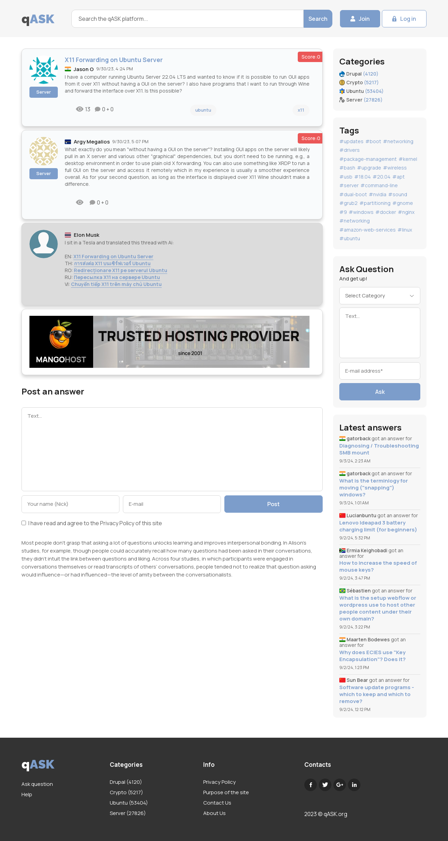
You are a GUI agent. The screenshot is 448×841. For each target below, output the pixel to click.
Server (43, 92)
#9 (343, 212)
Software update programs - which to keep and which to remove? (376, 694)
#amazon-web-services (367, 229)
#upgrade (369, 167)
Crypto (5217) (126, 792)
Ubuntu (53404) (129, 802)
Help (26, 794)
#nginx (406, 212)
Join (364, 19)
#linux (404, 229)
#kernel (407, 159)
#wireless (395, 167)
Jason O (84, 69)
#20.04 (382, 176)
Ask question (37, 784)
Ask (380, 392)
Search (318, 19)
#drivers (349, 150)
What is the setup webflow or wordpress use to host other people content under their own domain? (377, 608)
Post (273, 504)
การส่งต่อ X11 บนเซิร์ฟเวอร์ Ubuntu (112, 263)
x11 (301, 110)
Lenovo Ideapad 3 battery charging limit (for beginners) (378, 526)
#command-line (379, 185)
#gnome (402, 203)
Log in (408, 19)
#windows (361, 212)
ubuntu (203, 110)
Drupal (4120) (126, 782)
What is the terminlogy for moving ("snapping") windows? (373, 487)
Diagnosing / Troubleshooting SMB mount (379, 449)
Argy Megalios (92, 141)
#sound (397, 194)
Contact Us (217, 802)
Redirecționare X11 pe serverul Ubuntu (120, 270)
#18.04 (362, 176)
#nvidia (377, 194)
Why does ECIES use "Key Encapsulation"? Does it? (372, 656)
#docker (385, 212)
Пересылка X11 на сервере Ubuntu (117, 277)
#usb (345, 176)
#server (349, 185)
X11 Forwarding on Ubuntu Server (113, 256)
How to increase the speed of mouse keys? (378, 566)
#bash (347, 167)
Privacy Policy (117, 523)
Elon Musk (86, 235)
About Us (214, 813)
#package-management (368, 159)
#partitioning (375, 203)
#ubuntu (349, 238)
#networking (398, 141)
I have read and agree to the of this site (91, 523)
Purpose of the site (226, 792)
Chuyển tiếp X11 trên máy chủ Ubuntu (116, 284)
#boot (373, 141)
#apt (398, 176)
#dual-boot (353, 194)
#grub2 (348, 203)
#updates (351, 141)
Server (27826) (128, 813)
